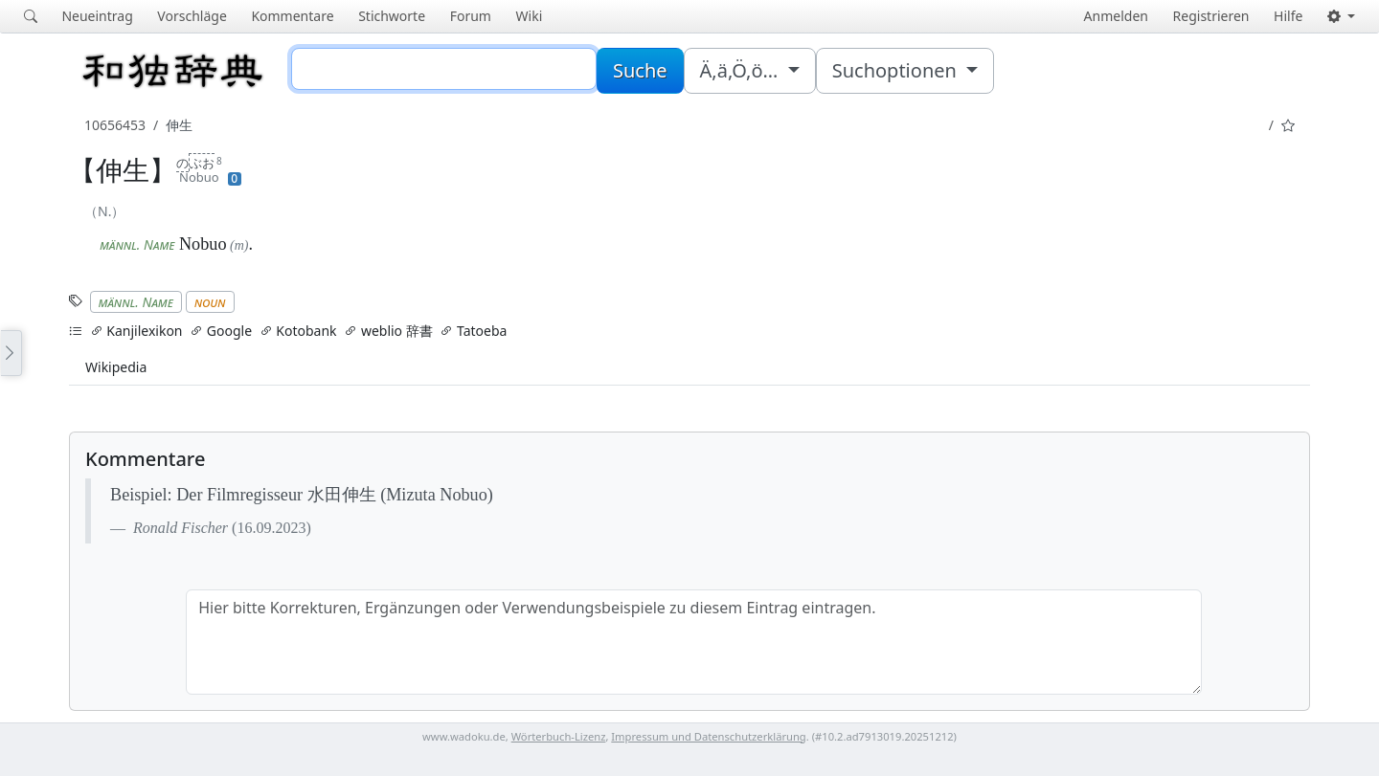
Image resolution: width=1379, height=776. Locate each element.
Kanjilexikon (136, 330)
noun (210, 302)
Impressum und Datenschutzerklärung (708, 736)
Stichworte (391, 16)
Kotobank (298, 330)
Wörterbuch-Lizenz (558, 736)
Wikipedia (116, 367)
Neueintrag (96, 16)
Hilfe (1288, 16)
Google (221, 330)
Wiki (529, 16)
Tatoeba (473, 330)
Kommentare (292, 16)
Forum (470, 16)
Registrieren (1211, 16)
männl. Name (136, 302)
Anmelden (1116, 16)
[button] (1341, 16)
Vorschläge (191, 16)
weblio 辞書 (388, 330)
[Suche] (444, 69)
